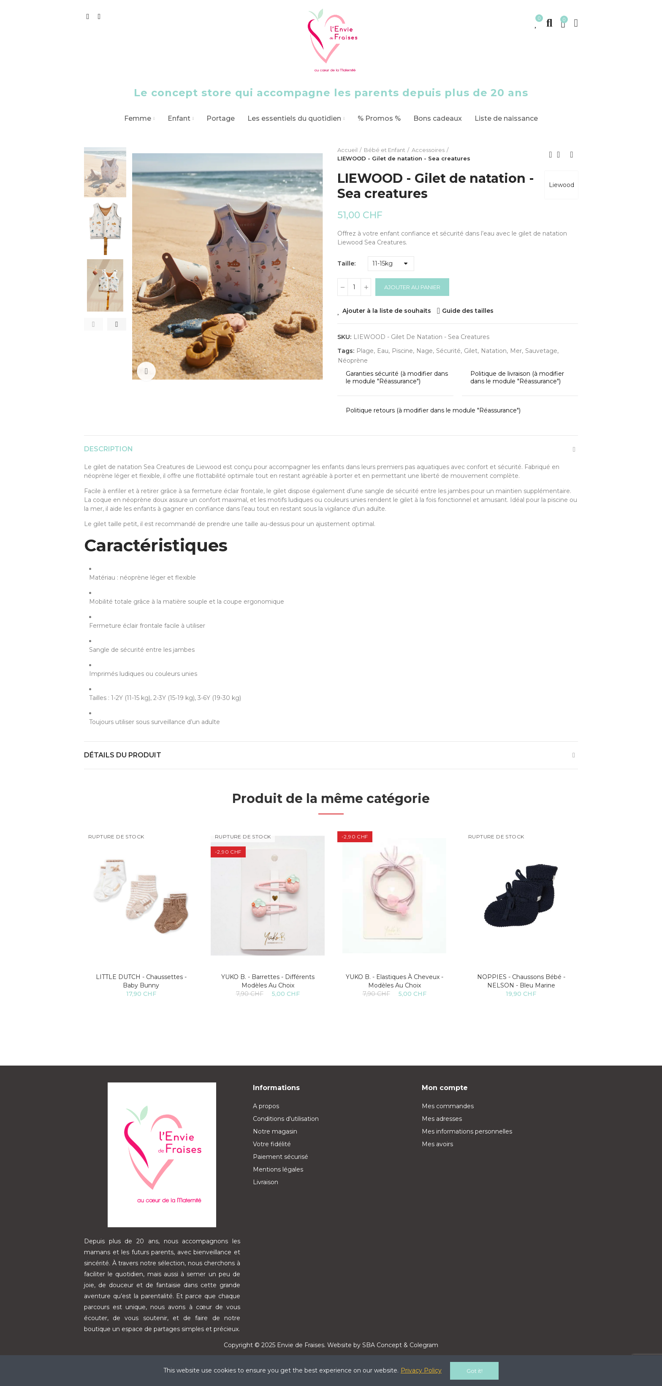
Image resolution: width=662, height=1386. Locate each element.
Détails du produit (122, 755)
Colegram (424, 1345)
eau (382, 351)
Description (108, 449)
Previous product (550, 154)
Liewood (561, 186)
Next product (571, 154)
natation (494, 351)
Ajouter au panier (412, 287)
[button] (93, 324)
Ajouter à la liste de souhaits (386, 311)
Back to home (561, 154)
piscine (402, 351)
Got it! (475, 1370)
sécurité (448, 351)
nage (424, 351)
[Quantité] (354, 287)
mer (516, 351)
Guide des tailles (468, 311)
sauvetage (541, 351)
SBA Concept (382, 1345)
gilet (471, 351)
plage (365, 351)
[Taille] (391, 263)
